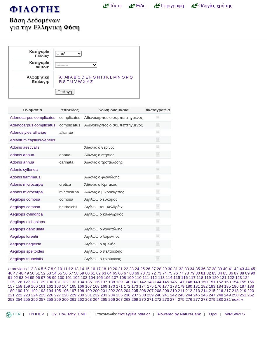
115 (176, 277)
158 (19, 286)
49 (27, 273)
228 (65, 295)
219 (243, 291)
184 (220, 286)
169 (104, 286)
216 (220, 291)
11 (65, 269)
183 (212, 286)
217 (227, 291)
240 (158, 295)
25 (142, 269)
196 (65, 291)
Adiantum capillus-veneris (32, 140)
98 (49, 277)
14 (82, 269)
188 (250, 286)
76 (175, 273)
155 (243, 282)
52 (43, 273)
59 (82, 273)
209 (166, 291)
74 (165, 273)
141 (135, 282)
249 (227, 295)
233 (104, 295)
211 (181, 291)
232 (96, 295)
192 (34, 291)
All (61, 77)
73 (159, 273)
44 (247, 269)
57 (71, 273)
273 (166, 299)
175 (150, 286)
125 (11, 282)
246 (204, 295)
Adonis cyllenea (24, 169)
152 (220, 282)
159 (26, 286)
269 (135, 299)
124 (246, 277)
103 (84, 277)
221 (11, 295)
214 (204, 291)
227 (57, 295)
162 (50, 286)
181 (196, 286)
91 (10, 277)
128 (34, 282)
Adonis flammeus (25, 177)
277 (196, 299)
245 (196, 295)
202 (111, 291)
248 (220, 295)
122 (231, 277)
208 (158, 291)
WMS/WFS (235, 314)
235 (119, 295)
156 (250, 282)
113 (161, 277)
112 (153, 277)
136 (96, 282)
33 (186, 269)
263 (88, 299)
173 (135, 286)
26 (148, 269)
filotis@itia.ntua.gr (134, 314)
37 (209, 269)
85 (225, 273)
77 (181, 273)
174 (142, 286)
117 (192, 277)
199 (88, 291)
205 (135, 291)
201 (104, 291)
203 (119, 291)
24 (137, 269)
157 (11, 286)
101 (68, 277)
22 (126, 269)
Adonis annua (22, 155)
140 (127, 282)
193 (42, 291)
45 (253, 269)
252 (250, 295)
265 (104, 299)
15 (87, 269)
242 (173, 295)
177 (166, 286)
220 (250, 291)
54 (54, 273)
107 (115, 277)
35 (198, 269)
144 (158, 282)
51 (38, 273)
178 (173, 286)
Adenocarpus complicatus (32, 117)
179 (181, 286)
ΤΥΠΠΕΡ (36, 314)
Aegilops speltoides (27, 251)
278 (204, 299)
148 (189, 282)
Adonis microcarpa (26, 184)
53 (49, 273)
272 (158, 299)
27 (153, 269)
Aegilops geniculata (27, 229)
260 (65, 299)
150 (204, 282)
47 (15, 273)
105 (99, 277)
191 (26, 291)
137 (104, 282)
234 (111, 295)
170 (111, 286)
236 (127, 295)
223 (26, 295)
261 (73, 299)
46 (10, 273)
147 (181, 282)
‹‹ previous (17, 269)
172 (127, 286)
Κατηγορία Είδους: (39, 53)
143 (150, 282)
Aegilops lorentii (24, 236)
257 (42, 299)
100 (60, 277)
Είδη (141, 5)
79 (192, 273)
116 (184, 277)
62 (98, 273)
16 (93, 269)
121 (223, 277)
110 (138, 277)
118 (200, 277)
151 (212, 282)
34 (192, 269)
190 (19, 291)
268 (127, 299)
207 (150, 291)
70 (142, 273)
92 (15, 277)
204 (127, 291)
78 (186, 273)
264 (96, 299)
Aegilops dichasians (27, 222)
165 (73, 286)
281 (227, 299)
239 (150, 295)
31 (175, 269)
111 (146, 277)
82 (209, 273)
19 (109, 269)
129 (42, 282)
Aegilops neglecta (25, 244)
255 (26, 299)
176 (158, 286)
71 (148, 273)
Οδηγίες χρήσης (215, 5)
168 (96, 286)
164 (65, 286)
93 (21, 277)
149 (196, 282)
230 (80, 295)
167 (88, 286)
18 (104, 269)
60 (87, 273)
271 (150, 299)
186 (235, 286)
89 (247, 273)
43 (242, 269)
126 (19, 282)
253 (11, 299)
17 (98, 269)
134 (80, 282)
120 (215, 277)
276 (189, 299)
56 (65, 273)
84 (220, 273)
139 (119, 282)
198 (80, 291)
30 (170, 269)
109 (130, 277)
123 (238, 277)
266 (111, 299)
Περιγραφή (172, 5)
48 (21, 273)
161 (42, 286)
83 (214, 273)
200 (96, 291)
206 (142, 291)
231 (88, 295)
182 (204, 286)
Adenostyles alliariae (28, 132)
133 (73, 282)
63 (104, 273)
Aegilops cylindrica (26, 214)
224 (34, 295)
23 (131, 269)
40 (225, 269)
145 (166, 282)
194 (50, 291)
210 (173, 291)
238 (142, 295)
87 (236, 273)
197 (73, 291)
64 (109, 273)
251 (243, 295)
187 (243, 286)
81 (203, 273)
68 (131, 273)
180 (189, 286)
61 (93, 273)
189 (11, 291)
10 (59, 269)
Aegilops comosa (25, 199)
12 (71, 269)
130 (50, 282)
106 (107, 277)
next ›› (237, 299)
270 (142, 299)
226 (50, 295)
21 (120, 269)
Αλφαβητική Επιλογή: (38, 79)
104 (91, 277)
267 (119, 299)
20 (115, 269)
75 (170, 273)
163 (57, 286)
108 (122, 277)
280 (220, 299)
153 (227, 282)
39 (220, 269)
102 (76, 277)
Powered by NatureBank (179, 314)
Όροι (213, 314)
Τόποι (116, 5)
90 (253, 273)
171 (119, 286)
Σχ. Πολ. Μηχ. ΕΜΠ (69, 314)
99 (54, 277)
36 (203, 269)
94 (27, 277)
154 (235, 282)
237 (135, 295)
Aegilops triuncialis (26, 259)
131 (57, 282)
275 (181, 299)
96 (38, 277)
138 (111, 282)
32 (181, 269)
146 (173, 282)
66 (120, 273)
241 (166, 295)
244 (189, 295)
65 (115, 273)
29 (165, 269)
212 (189, 291)
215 (212, 291)
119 (207, 277)
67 (126, 273)
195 (57, 291)
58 (76, 273)
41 (230, 269)
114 (169, 277)
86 (230, 273)
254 (19, 299)
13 (76, 269)
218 (235, 291)
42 (236, 269)
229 (73, 295)
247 (212, 295)
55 (59, 273)
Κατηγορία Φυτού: (39, 64)
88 (242, 273)
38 (214, 269)
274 (173, 299)
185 (227, 286)
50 (32, 273)
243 (181, 295)
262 (80, 299)
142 (142, 282)
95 (32, 277)
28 (159, 269)
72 (153, 273)
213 (196, 291)
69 (137, 273)
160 (34, 286)
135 (88, 282)
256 (34, 299)
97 (43, 277)
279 (212, 299)
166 (80, 286)
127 (26, 282)
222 (19, 295)
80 (198, 273)
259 (57, 299)
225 (42, 295)
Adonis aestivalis (24, 147)
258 (50, 299)
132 (65, 282)
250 (235, 295)
